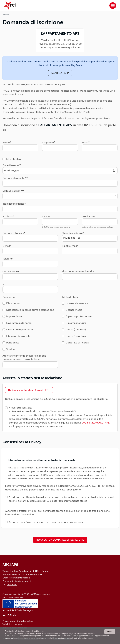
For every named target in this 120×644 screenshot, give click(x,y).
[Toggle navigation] (112, 5)
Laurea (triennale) (76, 329)
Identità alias (13, 159)
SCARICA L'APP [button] (60, 72)
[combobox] (60, 183)
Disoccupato (13, 303)
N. (3, 284)
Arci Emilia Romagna (22, 610)
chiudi (109, 631)
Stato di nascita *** (13, 190)
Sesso (85, 142)
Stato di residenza (72, 233)
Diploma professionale (79, 316)
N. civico (7, 216)
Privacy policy (9, 621)
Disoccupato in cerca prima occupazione (30, 309)
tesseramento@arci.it (19, 577)
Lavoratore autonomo (19, 322)
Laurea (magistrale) (76, 336)
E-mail (6, 245)
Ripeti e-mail (69, 245)
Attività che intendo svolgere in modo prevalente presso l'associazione (24, 357)
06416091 (12, 584)
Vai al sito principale (12, 624)
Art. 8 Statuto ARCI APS (95, 422)
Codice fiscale (10, 271)
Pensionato (12, 342)
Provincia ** (88, 216)
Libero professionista (18, 336)
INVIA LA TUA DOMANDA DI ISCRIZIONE (60, 539)
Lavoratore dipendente (19, 329)
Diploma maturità (76, 322)
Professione (9, 297)
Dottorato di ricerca (77, 342)
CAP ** (46, 216)
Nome (6, 142)
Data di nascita (10, 165)
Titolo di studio (70, 297)
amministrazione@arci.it (19, 581)
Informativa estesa (85, 638)
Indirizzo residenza (13, 203)
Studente (11, 349)
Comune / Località (13, 233)
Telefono (7, 258)
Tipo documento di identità (78, 271)
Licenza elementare (77, 303)
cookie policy (26, 621)
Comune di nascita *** (15, 178)
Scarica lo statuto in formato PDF (29, 390)
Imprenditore (14, 316)
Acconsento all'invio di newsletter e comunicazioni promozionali (46, 522)
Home (5, 14)
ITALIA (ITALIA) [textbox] (71, 238)
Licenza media (74, 309)
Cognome (48, 142)
